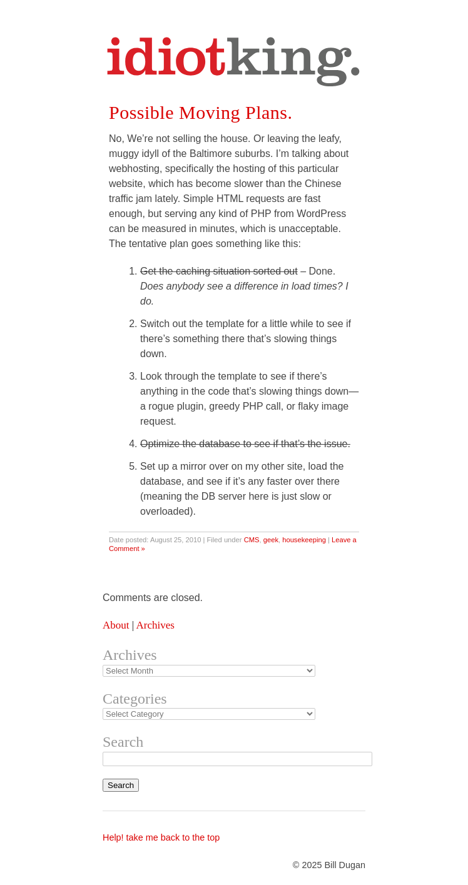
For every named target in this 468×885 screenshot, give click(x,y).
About (116, 625)
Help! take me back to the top (161, 837)
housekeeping (304, 540)
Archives (155, 625)
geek (270, 540)
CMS (252, 540)
